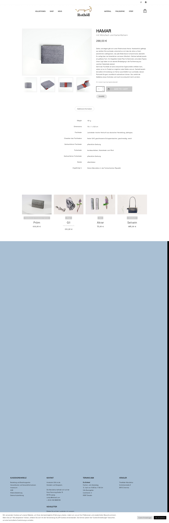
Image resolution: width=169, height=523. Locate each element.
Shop (52, 11)
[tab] (84, 108)
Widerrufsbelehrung (16, 493)
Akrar (100, 222)
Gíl (68, 222)
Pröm (36, 222)
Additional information (84, 109)
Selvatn (132, 222)
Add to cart (121, 89)
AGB (11, 490)
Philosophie (120, 11)
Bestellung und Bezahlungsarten (20, 482)
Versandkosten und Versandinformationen (23, 485)
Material (107, 11)
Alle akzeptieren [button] (160, 518)
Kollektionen (40, 11)
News (60, 11)
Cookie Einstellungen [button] (144, 518)
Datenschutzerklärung (17, 495)
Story (131, 11)
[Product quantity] (98, 89)
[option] (30, 84)
